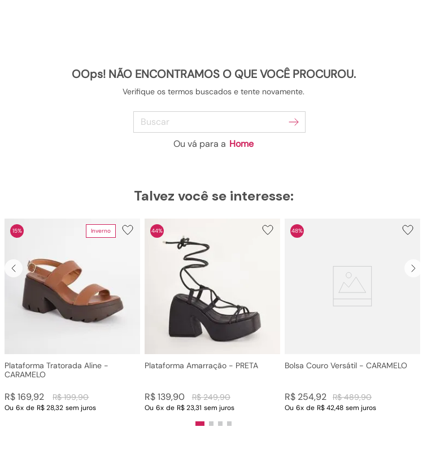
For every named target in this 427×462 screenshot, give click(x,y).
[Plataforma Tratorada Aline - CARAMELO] (72, 315)
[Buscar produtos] (293, 122)
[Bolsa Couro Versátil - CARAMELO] (352, 315)
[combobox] (213, 122)
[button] (72, 315)
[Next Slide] (413, 268)
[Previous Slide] (14, 268)
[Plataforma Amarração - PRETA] (212, 315)
